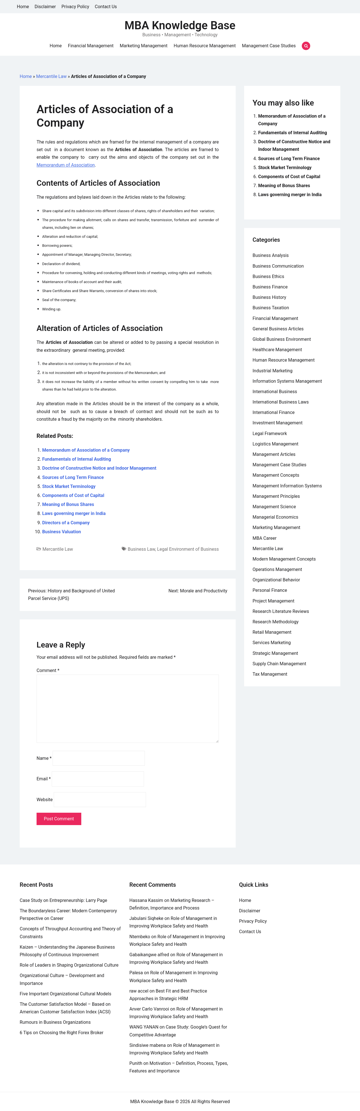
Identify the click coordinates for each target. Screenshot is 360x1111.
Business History (269, 297)
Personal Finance (270, 590)
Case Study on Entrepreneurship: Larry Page (63, 900)
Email (44, 778)
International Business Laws (281, 402)
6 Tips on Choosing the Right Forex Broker (62, 1032)
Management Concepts (276, 475)
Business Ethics (268, 276)
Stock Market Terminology (69, 486)
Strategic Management (275, 653)
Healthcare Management (277, 349)
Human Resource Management (205, 45)
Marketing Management (144, 45)
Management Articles (274, 454)
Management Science (274, 506)
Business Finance (270, 287)
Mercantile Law (51, 76)
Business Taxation (271, 307)
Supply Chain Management (279, 663)
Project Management (273, 601)
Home (23, 6)
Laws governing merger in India (73, 513)
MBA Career (264, 538)
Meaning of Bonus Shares (68, 504)
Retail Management (272, 632)
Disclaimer (45, 6)
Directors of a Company (66, 522)
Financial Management (91, 45)
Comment (48, 670)
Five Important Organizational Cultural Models (65, 993)
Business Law (141, 549)
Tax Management (270, 674)
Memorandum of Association (66, 165)
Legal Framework (270, 433)
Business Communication (278, 266)
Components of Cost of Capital (73, 495)
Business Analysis (271, 255)
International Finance (273, 412)
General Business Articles (278, 328)
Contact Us (106, 6)
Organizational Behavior (276, 580)
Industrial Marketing (272, 370)
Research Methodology (276, 621)
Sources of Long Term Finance (73, 477)
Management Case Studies (269, 45)
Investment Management (278, 422)
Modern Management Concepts (284, 559)
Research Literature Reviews (281, 611)
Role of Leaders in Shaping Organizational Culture (69, 965)
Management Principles (276, 496)
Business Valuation (61, 531)
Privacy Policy (75, 6)
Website (45, 799)
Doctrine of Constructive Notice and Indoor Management (99, 468)
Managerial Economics (275, 517)
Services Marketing (272, 642)
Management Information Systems (287, 486)
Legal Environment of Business (188, 549)
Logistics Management (275, 444)
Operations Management (277, 569)
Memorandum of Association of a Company (86, 450)
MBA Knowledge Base (180, 25)
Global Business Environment (282, 339)
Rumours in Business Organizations (55, 1022)
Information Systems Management (287, 381)
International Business (275, 391)
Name (44, 758)
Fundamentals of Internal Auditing (76, 459)
